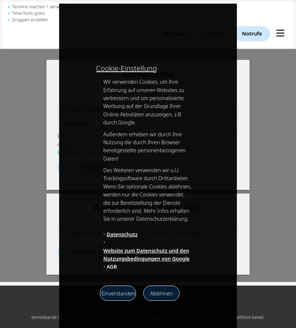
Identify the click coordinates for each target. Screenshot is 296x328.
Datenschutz (122, 234)
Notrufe (252, 33)
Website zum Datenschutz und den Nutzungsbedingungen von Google (146, 254)
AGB (112, 266)
